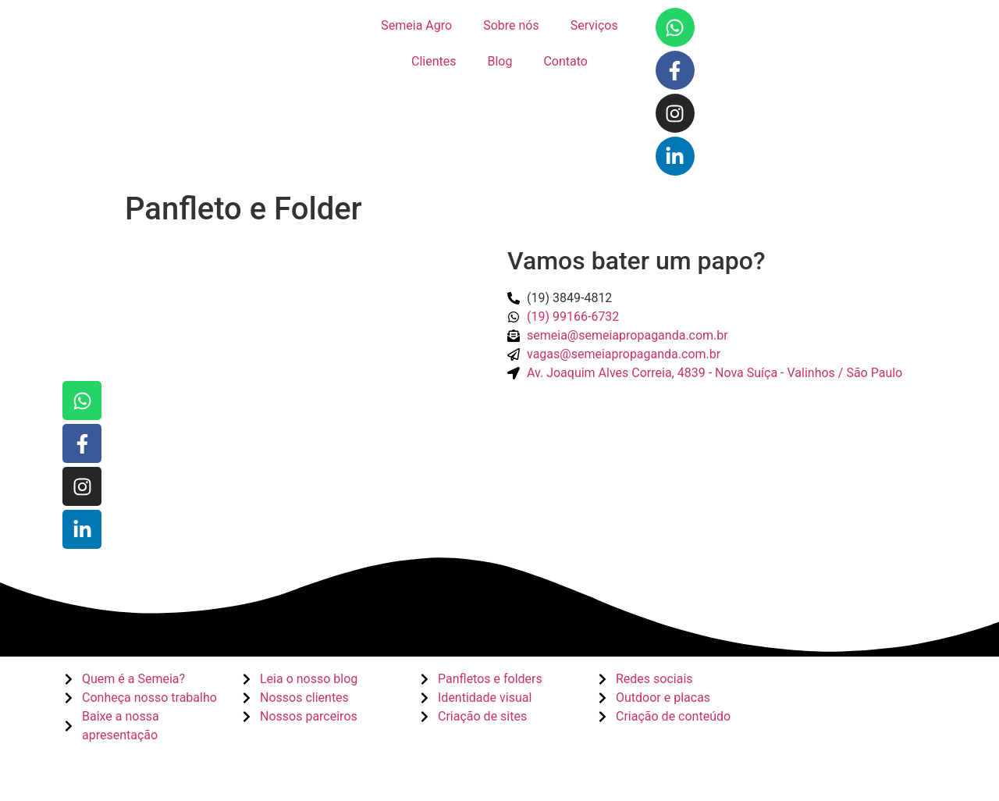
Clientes (434, 61)
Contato (565, 61)
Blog (499, 61)
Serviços (594, 25)
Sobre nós (511, 25)
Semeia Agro (416, 25)
